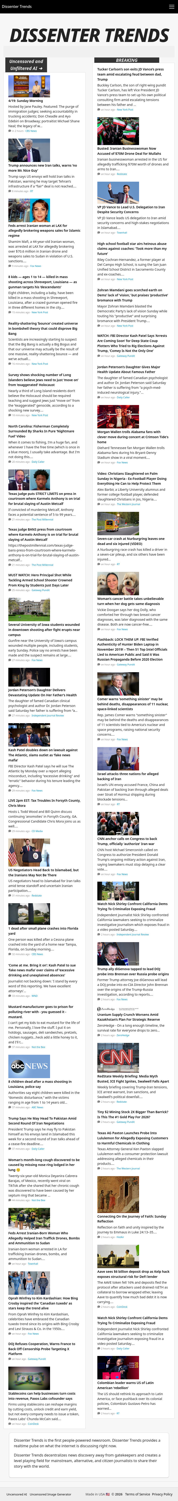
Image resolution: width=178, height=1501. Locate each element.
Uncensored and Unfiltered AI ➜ (26, 64)
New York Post (40, 312)
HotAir (120, 1237)
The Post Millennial (42, 519)
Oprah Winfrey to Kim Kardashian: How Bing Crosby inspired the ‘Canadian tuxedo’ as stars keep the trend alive (43, 1303)
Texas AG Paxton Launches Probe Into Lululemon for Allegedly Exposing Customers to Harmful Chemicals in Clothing (132, 1138)
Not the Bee (38, 1047)
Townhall (33, 1263)
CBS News (31, 131)
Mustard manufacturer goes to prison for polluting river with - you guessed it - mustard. (40, 1011)
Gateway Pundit (41, 590)
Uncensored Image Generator (50, 1494)
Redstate (37, 895)
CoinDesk (33, 1423)
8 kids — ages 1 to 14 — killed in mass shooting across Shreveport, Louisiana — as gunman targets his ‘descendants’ (42, 282)
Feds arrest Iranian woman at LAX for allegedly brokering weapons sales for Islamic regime (44, 230)
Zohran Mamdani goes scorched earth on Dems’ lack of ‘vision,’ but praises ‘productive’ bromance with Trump (132, 295)
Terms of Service (137, 1494)
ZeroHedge (123, 1035)
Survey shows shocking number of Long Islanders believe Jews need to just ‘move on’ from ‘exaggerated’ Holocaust (43, 380)
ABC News (37, 1107)
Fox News (35, 266)
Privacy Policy (162, 1494)
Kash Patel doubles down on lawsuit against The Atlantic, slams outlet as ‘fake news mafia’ (43, 755)
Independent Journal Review (48, 715)
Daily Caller (38, 461)
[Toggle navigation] (171, 6)
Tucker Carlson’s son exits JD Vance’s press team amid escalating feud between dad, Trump (130, 74)
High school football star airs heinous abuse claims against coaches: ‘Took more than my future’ (132, 248)
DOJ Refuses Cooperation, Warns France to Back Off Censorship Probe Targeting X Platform (41, 1349)
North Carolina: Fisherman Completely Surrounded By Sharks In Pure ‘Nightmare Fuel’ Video (41, 431)
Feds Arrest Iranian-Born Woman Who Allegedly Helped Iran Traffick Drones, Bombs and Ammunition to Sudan (44, 1238)
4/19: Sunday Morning (25, 100)
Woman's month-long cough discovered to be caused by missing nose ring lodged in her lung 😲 (44, 1165)
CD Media (37, 831)
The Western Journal (128, 504)
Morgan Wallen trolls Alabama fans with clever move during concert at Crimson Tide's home (132, 437)
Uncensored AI (16, 1494)
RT (31, 191)
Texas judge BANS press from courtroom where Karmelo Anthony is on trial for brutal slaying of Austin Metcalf (43, 534)
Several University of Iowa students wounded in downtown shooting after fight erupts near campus (44, 629)
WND (35, 996)
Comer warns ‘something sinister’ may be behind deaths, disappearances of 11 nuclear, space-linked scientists (132, 704)
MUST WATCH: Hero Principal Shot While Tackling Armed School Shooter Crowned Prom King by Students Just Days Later (40, 580)
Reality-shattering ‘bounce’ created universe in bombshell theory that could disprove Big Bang (43, 328)
